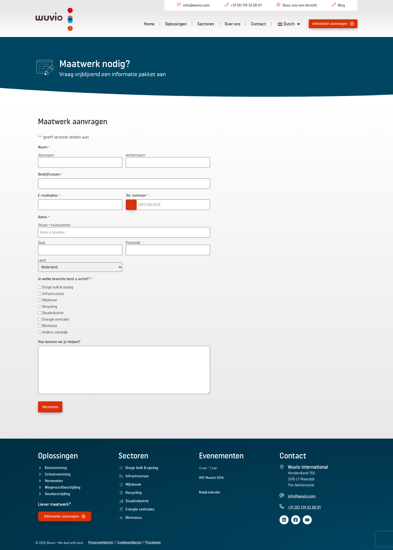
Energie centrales (55, 317)
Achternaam (135, 155)
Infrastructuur (53, 292)
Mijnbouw (49, 298)
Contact (258, 23)
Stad (41, 241)
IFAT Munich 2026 (211, 475)
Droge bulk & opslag (57, 285)
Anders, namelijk (55, 330)
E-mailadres (49, 194)
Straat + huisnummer (54, 224)
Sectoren (205, 23)
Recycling (49, 305)
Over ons (232, 23)
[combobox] (131, 203)
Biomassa (49, 324)
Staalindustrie (53, 311)
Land (42, 258)
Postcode (133, 241)
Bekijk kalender (209, 490)
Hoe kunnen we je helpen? (59, 340)
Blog (341, 5)
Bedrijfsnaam (50, 174)
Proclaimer (153, 540)
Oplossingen (176, 23)
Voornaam (46, 155)
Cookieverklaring (129, 540)
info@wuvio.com (196, 5)
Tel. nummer (137, 194)
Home (149, 23)
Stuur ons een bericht (300, 5)
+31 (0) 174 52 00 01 (246, 5)
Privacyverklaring (100, 540)
